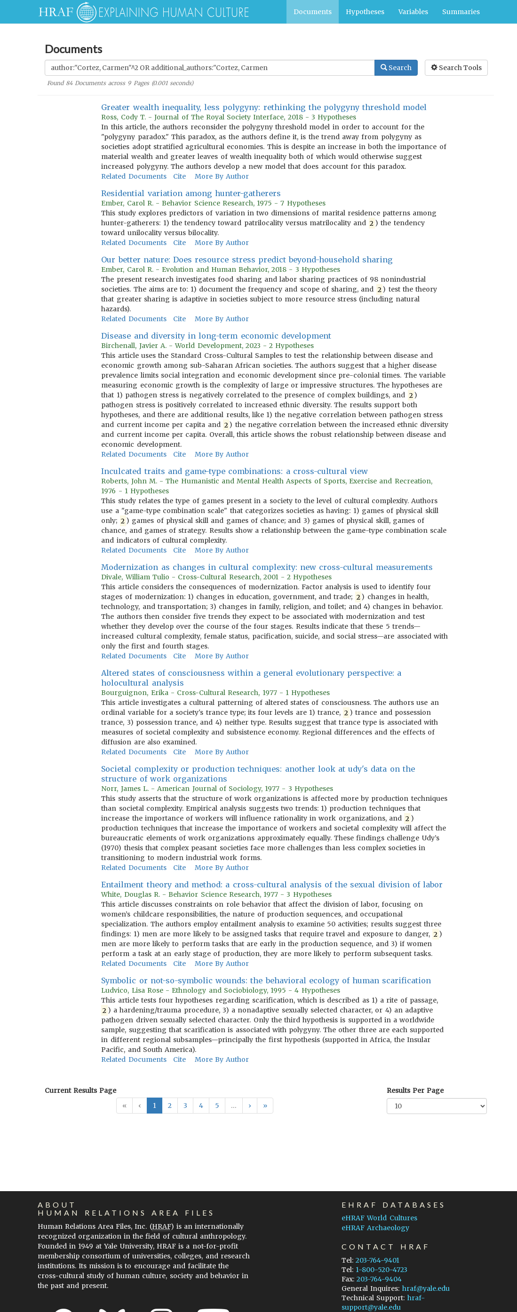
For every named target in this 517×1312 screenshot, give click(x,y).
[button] (249, 1106)
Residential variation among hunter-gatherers (191, 193)
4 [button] (201, 1105)
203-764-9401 (377, 1260)
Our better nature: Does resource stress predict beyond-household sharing (247, 259)
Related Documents (133, 176)
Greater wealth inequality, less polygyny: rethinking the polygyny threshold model (264, 107)
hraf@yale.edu (426, 1288)
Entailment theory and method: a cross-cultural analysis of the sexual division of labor (272, 884)
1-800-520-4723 (381, 1269)
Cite (179, 176)
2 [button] (170, 1105)
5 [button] (217, 1105)
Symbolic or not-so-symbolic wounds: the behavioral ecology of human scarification (266, 980)
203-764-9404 (379, 1279)
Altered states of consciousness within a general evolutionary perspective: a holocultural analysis (251, 678)
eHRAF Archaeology (375, 1228)
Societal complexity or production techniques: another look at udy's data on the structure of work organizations (258, 773)
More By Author (222, 176)
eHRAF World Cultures (379, 1218)
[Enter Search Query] (210, 68)
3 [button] (185, 1105)
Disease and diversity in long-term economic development (216, 335)
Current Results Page (80, 1090)
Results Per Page (415, 1090)
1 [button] (154, 1105)
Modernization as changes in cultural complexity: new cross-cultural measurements (267, 567)
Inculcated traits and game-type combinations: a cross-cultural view (234, 471)
